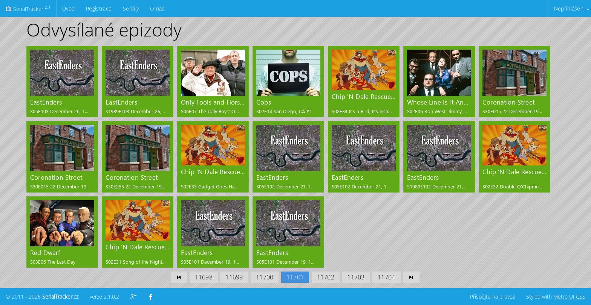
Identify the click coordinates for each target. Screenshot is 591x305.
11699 (234, 277)
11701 (295, 277)
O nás (157, 8)
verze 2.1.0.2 (104, 296)
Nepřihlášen (568, 8)
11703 (355, 277)
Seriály (131, 8)
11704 (386, 277)
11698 (203, 277)
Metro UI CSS (569, 296)
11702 (325, 277)
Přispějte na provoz (492, 296)
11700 (264, 277)
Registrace (99, 8)
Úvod (68, 8)
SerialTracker (28, 8)
